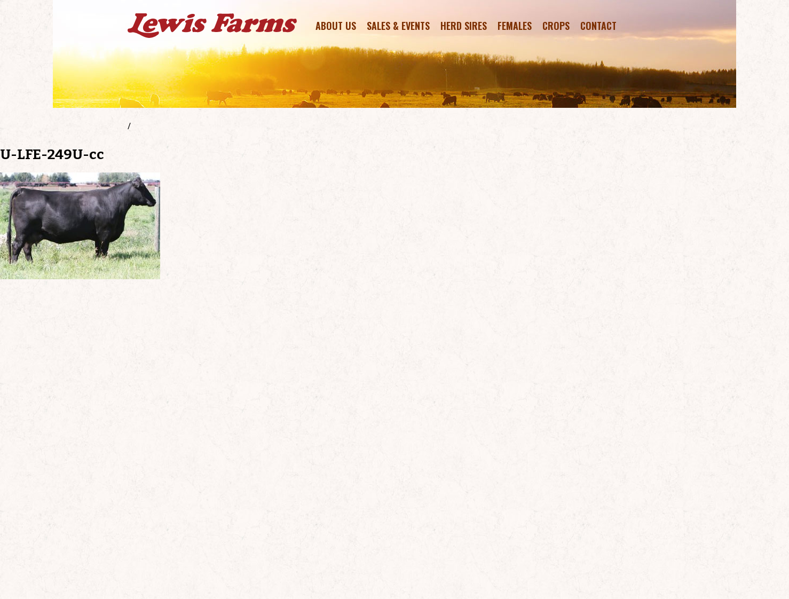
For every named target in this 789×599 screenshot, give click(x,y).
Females (515, 26)
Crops (556, 26)
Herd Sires (463, 26)
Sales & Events (398, 26)
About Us (335, 26)
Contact (598, 26)
